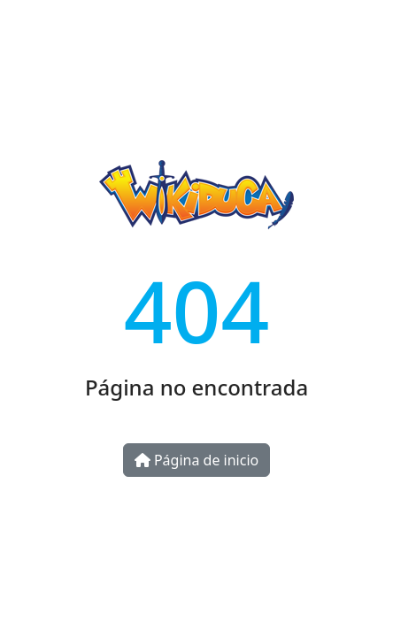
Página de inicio (196, 460)
